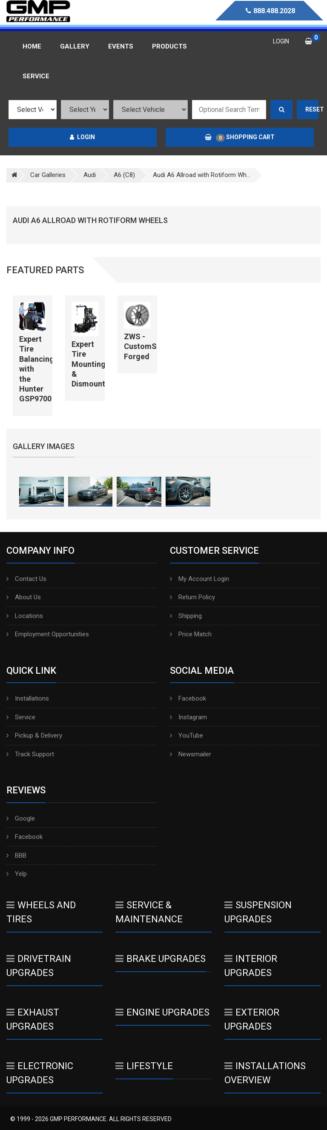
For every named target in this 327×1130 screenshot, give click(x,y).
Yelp (16, 874)
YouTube (186, 735)
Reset (312, 109)
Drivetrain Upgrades (38, 965)
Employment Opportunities (47, 634)
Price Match (191, 634)
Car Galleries (48, 175)
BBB (16, 855)
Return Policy (192, 597)
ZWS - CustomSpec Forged (146, 346)
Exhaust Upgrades (32, 1019)
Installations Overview (265, 1073)
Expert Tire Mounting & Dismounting (94, 364)
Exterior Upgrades (251, 1019)
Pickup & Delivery (34, 735)
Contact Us (26, 579)
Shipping (186, 616)
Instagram (188, 717)
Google (20, 818)
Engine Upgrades (162, 1012)
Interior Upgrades (250, 965)
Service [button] (36, 76)
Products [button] (169, 46)
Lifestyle (144, 1066)
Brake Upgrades (160, 958)
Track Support (30, 754)
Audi (89, 175)
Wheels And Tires (41, 912)
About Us (23, 597)
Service (20, 717)
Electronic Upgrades (39, 1073)
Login (82, 137)
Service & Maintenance (149, 912)
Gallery (74, 46)
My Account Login (199, 579)
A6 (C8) (124, 175)
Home (32, 46)
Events (120, 46)
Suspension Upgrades (258, 912)
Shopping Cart (240, 137)
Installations (27, 698)
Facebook (188, 698)
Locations (24, 616)
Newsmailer (190, 754)
